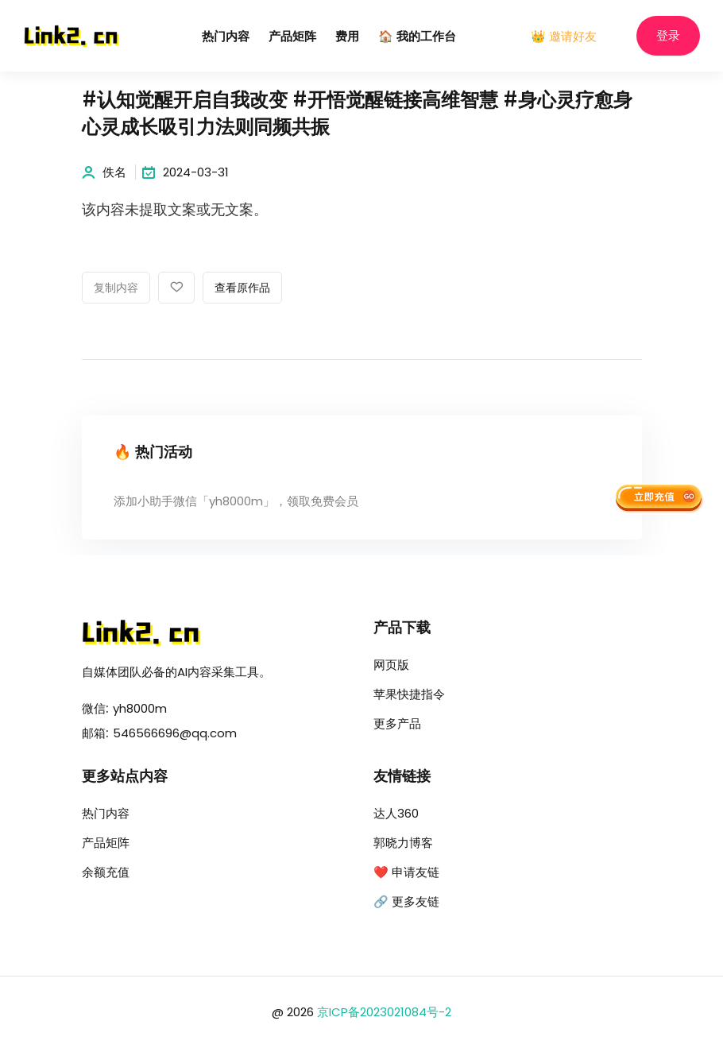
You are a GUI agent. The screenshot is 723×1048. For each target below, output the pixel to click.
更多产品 (397, 723)
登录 (668, 36)
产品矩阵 (292, 37)
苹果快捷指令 (409, 694)
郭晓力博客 (403, 842)
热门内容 (225, 37)
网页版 (391, 664)
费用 (347, 37)
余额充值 (106, 872)
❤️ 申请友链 (406, 872)
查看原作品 (242, 288)
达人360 (396, 813)
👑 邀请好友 (564, 36)
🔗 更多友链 (406, 901)
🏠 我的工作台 (417, 37)
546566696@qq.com (175, 733)
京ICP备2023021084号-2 (384, 1012)
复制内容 (116, 288)
